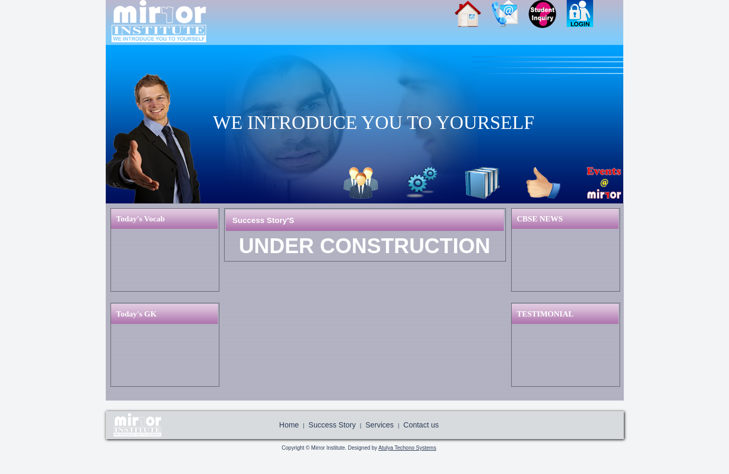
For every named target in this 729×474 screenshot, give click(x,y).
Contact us (421, 425)
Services (421, 183)
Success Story (543, 183)
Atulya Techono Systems (407, 448)
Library (482, 183)
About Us (361, 183)
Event (604, 183)
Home (473, 17)
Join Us (548, 17)
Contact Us (510, 17)
